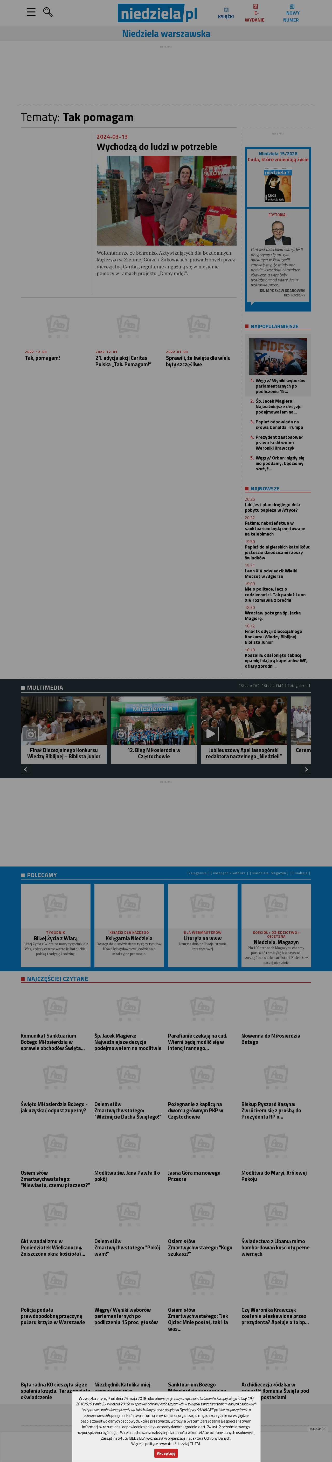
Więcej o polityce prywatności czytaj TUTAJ (165, 1444)
